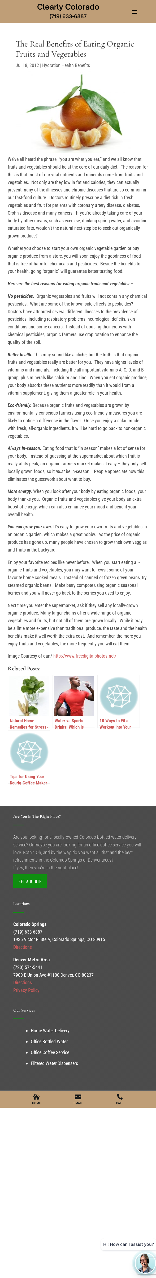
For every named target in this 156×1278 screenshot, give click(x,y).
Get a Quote (30, 881)
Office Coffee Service (50, 1052)
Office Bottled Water (49, 1041)
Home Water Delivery (50, 1030)
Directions (22, 947)
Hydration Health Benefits (66, 65)
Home (36, 1103)
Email (78, 1103)
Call (119, 1103)
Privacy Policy (26, 990)
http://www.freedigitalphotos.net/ (84, 656)
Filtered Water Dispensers (54, 1063)
